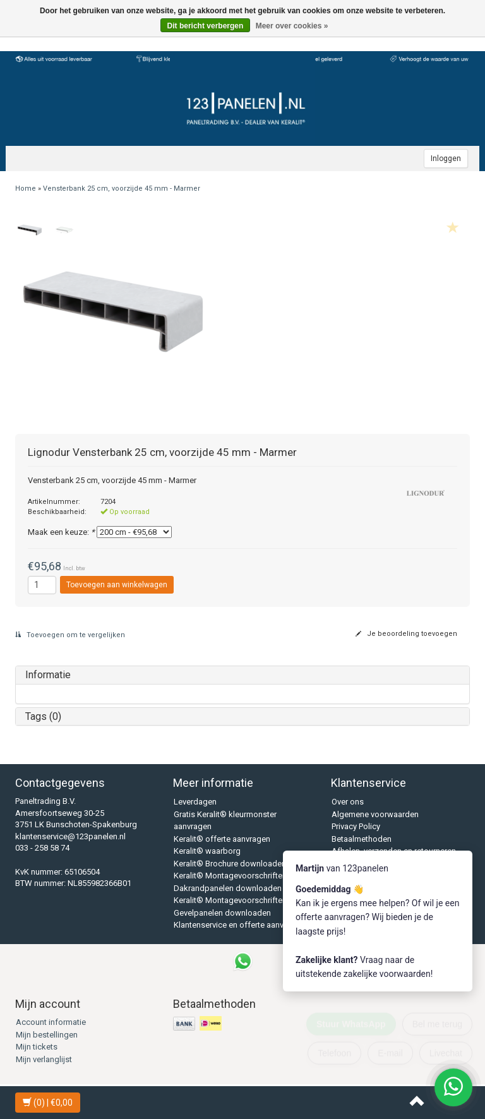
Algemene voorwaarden (375, 814)
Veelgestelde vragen (369, 863)
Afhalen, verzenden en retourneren (394, 851)
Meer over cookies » (292, 25)
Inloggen (446, 158)
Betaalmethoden (362, 839)
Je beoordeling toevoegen (406, 634)
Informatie (48, 675)
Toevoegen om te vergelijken (70, 635)
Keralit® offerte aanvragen (222, 839)
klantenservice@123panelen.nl (70, 836)
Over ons (348, 801)
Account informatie (51, 1022)
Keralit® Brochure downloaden (230, 863)
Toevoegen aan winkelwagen (116, 584)
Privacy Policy (356, 826)
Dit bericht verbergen (205, 25)
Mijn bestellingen (47, 1034)
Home (25, 188)
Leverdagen (195, 801)
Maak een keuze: (61, 532)
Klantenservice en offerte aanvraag (237, 925)
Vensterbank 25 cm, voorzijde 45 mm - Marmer (121, 188)
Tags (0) (43, 716)
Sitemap (347, 875)
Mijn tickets (36, 1046)
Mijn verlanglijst (44, 1059)
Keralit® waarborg (207, 851)
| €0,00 (48, 1103)
